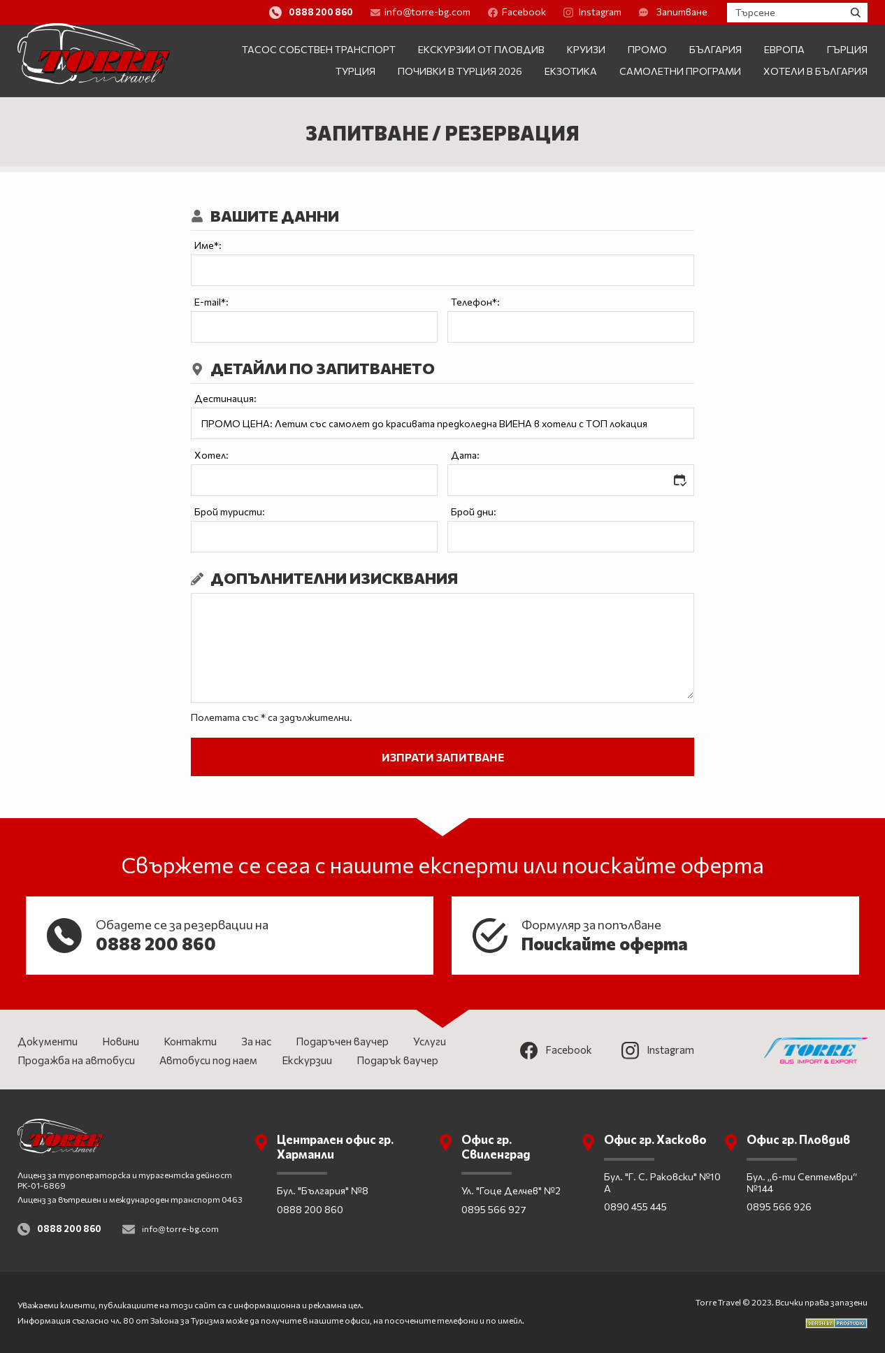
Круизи (586, 49)
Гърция (847, 49)
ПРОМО (647, 49)
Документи (47, 1041)
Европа (784, 49)
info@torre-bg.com (455, 11)
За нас (256, 1041)
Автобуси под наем (208, 1060)
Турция (355, 71)
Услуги (429, 1041)
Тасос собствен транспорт (319, 49)
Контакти (190, 1041)
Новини (120, 1041)
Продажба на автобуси (76, 1060)
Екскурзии (307, 1060)
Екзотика (571, 71)
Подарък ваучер (397, 1060)
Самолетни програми (680, 71)
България (715, 49)
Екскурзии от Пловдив (481, 49)
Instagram (627, 11)
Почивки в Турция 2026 (460, 71)
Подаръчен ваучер (342, 1041)
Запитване (707, 11)
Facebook (551, 11)
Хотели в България (815, 71)
